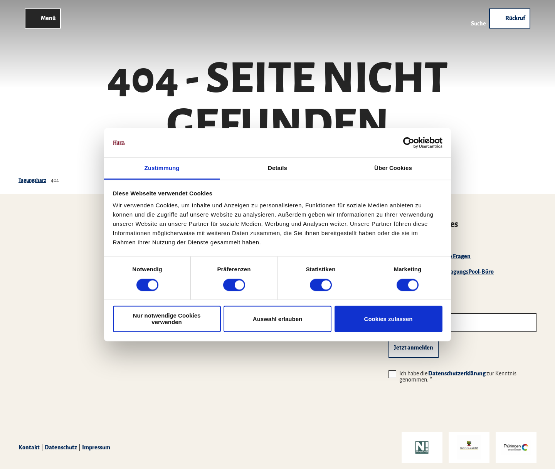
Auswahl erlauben (277, 319)
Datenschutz (61, 447)
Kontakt (29, 447)
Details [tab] (277, 168)
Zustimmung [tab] (162, 168)
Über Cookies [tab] (393, 168)
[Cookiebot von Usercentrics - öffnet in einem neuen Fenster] (408, 142)
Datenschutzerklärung (457, 373)
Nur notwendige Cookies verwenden (167, 319)
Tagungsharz (32, 180)
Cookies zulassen (388, 319)
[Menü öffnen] (43, 18)
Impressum (96, 447)
